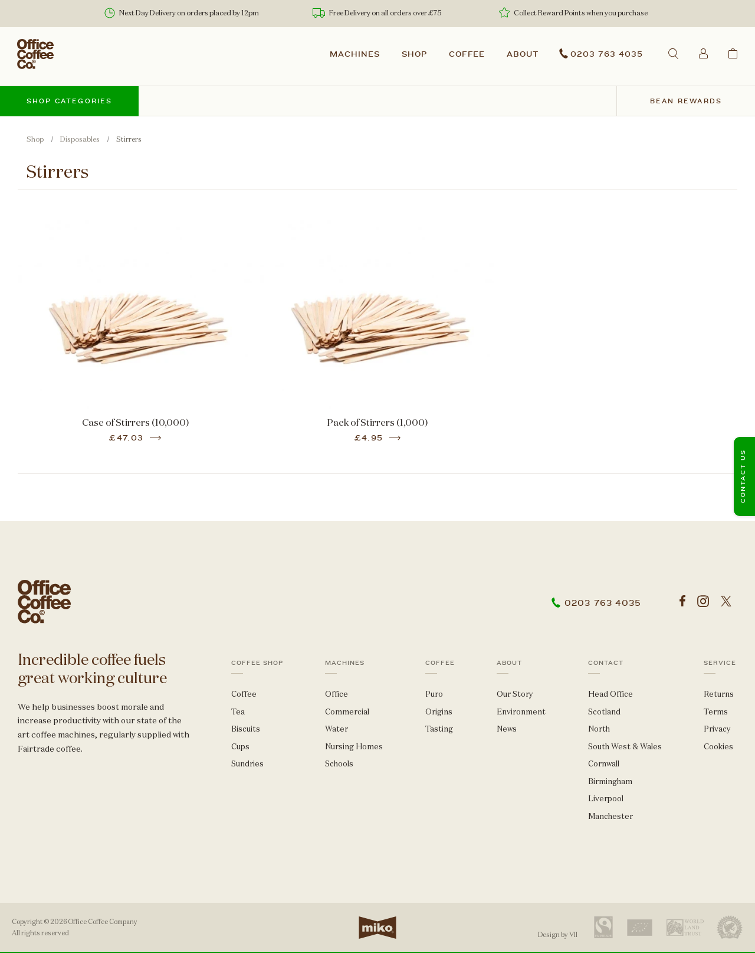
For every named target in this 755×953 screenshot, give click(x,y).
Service (720, 663)
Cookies (718, 746)
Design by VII (557, 934)
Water (336, 728)
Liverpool (605, 798)
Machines (355, 54)
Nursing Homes (354, 746)
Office (336, 694)
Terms (716, 711)
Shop (414, 54)
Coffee (467, 54)
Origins (438, 711)
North (599, 728)
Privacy (717, 728)
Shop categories (70, 101)
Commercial (347, 711)
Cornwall (603, 763)
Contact (605, 663)
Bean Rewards (686, 101)
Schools (339, 763)
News (507, 728)
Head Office (610, 694)
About (523, 54)
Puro (434, 694)
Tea (238, 711)
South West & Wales (625, 746)
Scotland (604, 711)
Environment (521, 711)
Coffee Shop (257, 663)
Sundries (247, 763)
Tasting (439, 728)
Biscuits (245, 728)
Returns (719, 694)
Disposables (80, 139)
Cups (240, 746)
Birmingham (610, 781)
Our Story (515, 694)
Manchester (610, 816)
